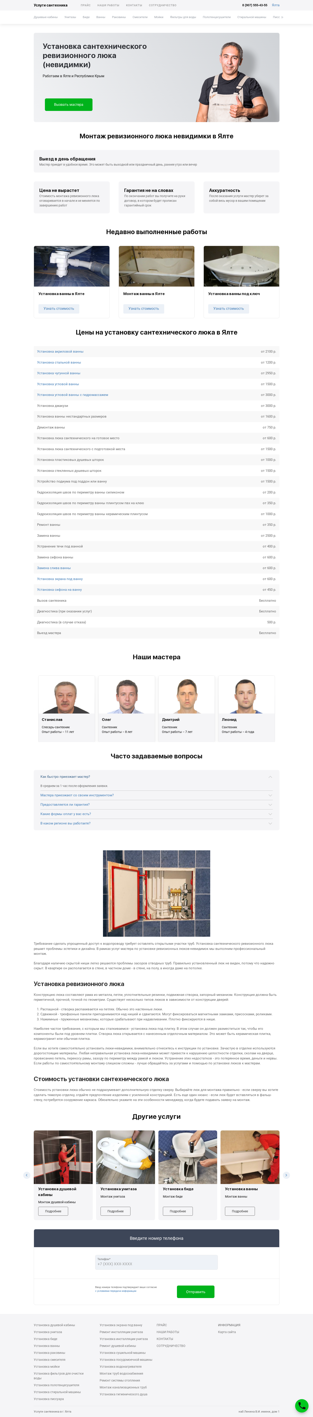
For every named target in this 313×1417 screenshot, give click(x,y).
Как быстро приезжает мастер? (65, 777)
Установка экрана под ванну (60, 579)
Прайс (86, 5)
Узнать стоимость (59, 308)
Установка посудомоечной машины (126, 1359)
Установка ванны (47, 1346)
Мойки (158, 17)
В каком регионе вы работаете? (65, 823)
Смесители (139, 17)
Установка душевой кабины (54, 1325)
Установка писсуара (49, 1399)
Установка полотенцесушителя (56, 1385)
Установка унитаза (48, 1332)
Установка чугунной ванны (58, 373)
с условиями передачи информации (115, 1291)
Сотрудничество (163, 5)
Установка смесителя (49, 1359)
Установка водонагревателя (121, 1366)
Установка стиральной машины (57, 1392)
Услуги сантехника (50, 5)
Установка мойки (47, 1366)
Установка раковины (49, 1353)
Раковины (119, 17)
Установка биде (45, 1339)
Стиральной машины (251, 17)
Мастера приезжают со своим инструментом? (77, 795)
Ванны (100, 17)
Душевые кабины (46, 17)
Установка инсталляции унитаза (124, 1339)
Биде (86, 17)
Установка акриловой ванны (60, 352)
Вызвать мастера (68, 104)
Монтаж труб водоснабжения (121, 1373)
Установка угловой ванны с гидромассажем (72, 395)
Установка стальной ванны (59, 362)
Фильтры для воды (183, 17)
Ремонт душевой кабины (118, 1346)
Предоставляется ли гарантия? (65, 805)
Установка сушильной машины (123, 1353)
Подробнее (53, 1211)
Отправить (195, 1292)
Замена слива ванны (54, 568)
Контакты (134, 5)
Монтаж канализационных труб (123, 1387)
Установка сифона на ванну (59, 590)
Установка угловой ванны (58, 384)
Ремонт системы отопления (120, 1380)
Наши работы (108, 5)
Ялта (275, 5)
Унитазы (70, 17)
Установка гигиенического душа (123, 1394)
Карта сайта (227, 1332)
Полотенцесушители (217, 17)
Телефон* (104, 1259)
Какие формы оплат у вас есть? (65, 814)
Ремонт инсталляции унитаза (121, 1332)
